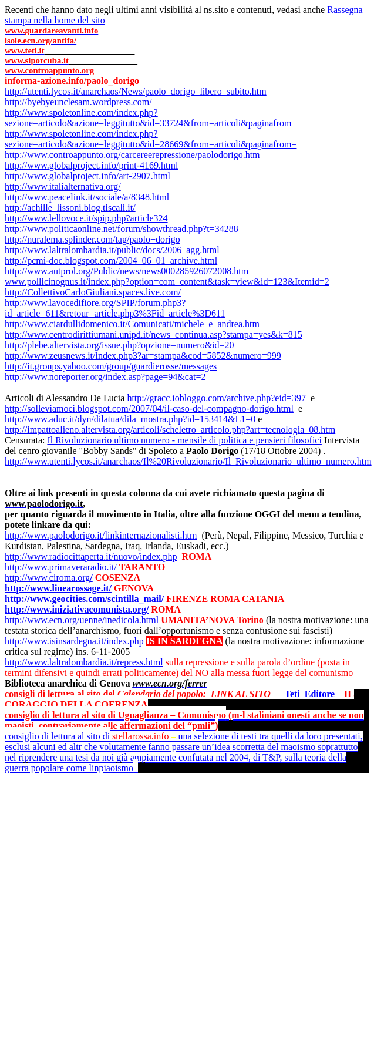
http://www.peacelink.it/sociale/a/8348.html (87, 197)
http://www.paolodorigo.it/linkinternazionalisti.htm (101, 535)
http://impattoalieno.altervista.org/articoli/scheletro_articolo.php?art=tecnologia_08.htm (170, 430)
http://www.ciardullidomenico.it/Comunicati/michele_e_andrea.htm (132, 324)
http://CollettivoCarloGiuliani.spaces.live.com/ (93, 292)
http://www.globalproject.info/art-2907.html (87, 176)
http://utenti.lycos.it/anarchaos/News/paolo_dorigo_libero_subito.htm (136, 91)
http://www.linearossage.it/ (58, 588)
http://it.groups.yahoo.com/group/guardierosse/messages (111, 366)
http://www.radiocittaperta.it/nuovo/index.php (91, 556)
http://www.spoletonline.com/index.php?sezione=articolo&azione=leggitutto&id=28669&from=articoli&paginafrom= (150, 139)
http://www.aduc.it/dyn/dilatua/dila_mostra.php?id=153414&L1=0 (130, 419)
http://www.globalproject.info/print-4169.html (91, 165)
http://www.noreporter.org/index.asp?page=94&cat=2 (105, 377)
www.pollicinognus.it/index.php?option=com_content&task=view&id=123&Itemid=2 (167, 282)
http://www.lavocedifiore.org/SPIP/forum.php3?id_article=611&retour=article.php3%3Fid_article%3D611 (115, 308)
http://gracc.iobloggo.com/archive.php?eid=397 (216, 398)
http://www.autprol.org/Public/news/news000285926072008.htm (126, 271)
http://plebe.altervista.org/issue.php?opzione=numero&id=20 (119, 345)
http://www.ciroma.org (49, 578)
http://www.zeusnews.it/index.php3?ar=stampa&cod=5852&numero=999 (143, 356)
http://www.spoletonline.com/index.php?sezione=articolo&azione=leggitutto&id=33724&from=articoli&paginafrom (148, 117)
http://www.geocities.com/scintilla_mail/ (84, 599)
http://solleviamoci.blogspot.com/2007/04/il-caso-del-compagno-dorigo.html (149, 408)
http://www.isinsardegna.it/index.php (74, 641)
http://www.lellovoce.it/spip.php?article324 (86, 218)
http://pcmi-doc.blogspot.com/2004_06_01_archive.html (111, 260)
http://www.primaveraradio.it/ (61, 567)
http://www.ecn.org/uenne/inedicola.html (82, 620)
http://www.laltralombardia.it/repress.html (84, 662)
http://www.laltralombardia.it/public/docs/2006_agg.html (112, 250)
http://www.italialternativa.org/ (63, 186)
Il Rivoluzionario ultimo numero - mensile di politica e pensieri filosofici (184, 440)
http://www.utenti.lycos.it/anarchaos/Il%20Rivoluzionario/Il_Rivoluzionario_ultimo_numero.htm (188, 461)
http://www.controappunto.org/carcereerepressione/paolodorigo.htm (132, 155)
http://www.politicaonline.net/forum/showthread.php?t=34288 (121, 229)
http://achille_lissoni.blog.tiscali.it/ (70, 208)
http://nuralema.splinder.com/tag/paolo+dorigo (92, 239)
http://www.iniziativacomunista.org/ (77, 609)
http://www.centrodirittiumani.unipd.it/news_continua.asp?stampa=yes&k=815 (153, 334)
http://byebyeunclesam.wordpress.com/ (78, 102)
